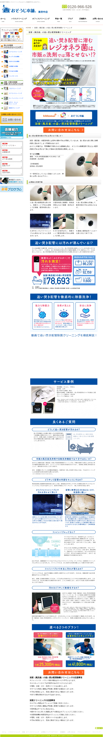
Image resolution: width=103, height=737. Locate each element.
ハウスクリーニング (19, 19)
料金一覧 (58, 19)
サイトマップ (96, 732)
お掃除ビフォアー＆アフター (49, 732)
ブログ (70, 19)
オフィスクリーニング (41, 19)
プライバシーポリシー (84, 732)
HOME (28, 28)
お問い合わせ (98, 19)
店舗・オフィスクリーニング (30, 732)
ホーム (3, 19)
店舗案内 (82, 19)
